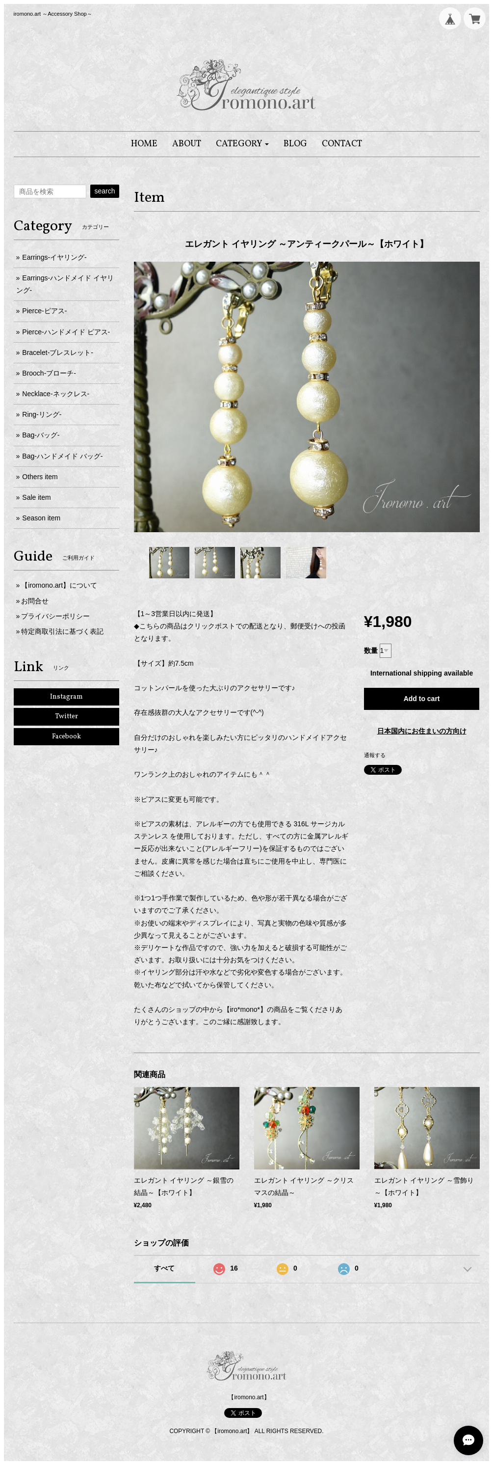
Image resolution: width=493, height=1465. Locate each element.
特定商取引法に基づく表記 (62, 631)
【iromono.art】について (59, 585)
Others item (39, 477)
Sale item (36, 497)
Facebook (66, 736)
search (104, 191)
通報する (375, 755)
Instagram (66, 697)
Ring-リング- (41, 414)
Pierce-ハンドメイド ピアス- (66, 332)
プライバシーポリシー (55, 616)
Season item (41, 518)
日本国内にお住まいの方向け (422, 731)
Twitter (66, 716)
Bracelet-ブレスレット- (57, 352)
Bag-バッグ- (40, 435)
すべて (164, 1268)
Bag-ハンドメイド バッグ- (62, 456)
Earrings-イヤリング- (54, 257)
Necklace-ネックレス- (55, 394)
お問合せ (35, 601)
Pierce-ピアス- (44, 311)
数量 (371, 650)
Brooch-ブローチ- (49, 373)
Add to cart (422, 699)
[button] (242, 144)
